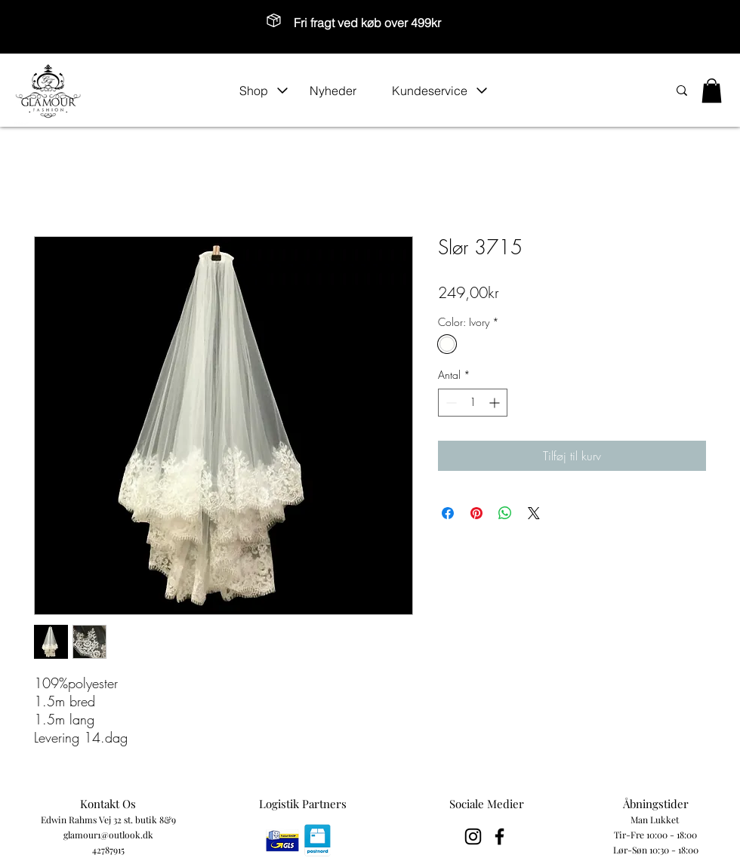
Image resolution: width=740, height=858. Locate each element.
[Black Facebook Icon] (499, 836)
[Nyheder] (342, 90)
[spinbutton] (472, 402)
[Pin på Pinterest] (476, 513)
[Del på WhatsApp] (505, 513)
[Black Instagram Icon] (473, 836)
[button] (264, 90)
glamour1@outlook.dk (108, 835)
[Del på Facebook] (448, 513)
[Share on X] (534, 513)
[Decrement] (449, 402)
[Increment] (495, 402)
